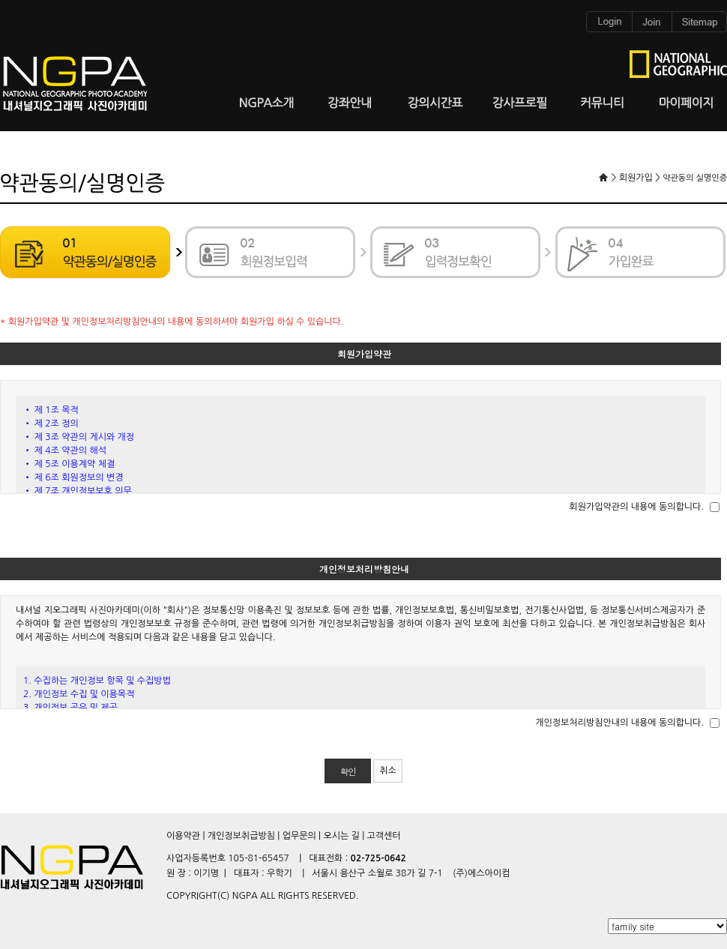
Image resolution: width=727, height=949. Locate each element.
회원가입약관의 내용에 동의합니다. (636, 506)
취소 (387, 770)
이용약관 (183, 835)
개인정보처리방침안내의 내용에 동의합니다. (619, 722)
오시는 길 (341, 835)
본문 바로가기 (0, 0)
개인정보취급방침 (241, 835)
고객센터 (383, 835)
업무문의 (299, 835)
